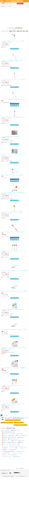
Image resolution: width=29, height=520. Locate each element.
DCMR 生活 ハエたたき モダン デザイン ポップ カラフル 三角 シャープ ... (14, 388)
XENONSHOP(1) (16, 456)
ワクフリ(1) (4, 444)
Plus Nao (4, 356)
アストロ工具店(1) (5, 430)
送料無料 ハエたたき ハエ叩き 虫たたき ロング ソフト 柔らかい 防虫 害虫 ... (14, 350)
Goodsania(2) (21, 440)
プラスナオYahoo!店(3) (12, 454)
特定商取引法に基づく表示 (5, 470)
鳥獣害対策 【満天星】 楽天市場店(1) (9, 437)
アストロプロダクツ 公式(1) (14, 444)
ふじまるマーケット (5, 179)
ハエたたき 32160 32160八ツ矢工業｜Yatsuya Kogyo (10, 137)
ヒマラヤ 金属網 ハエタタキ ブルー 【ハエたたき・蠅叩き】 (12, 176)
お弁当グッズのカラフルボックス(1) (16, 446)
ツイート (17, 468)
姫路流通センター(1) (15, 430)
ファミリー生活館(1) (14, 447)
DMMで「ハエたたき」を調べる (18, 422)
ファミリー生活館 (5, 238)
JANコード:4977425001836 (14, 180)
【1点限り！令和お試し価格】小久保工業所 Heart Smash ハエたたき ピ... (14, 118)
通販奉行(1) (20, 442)
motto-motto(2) (21, 437)
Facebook (21, 468)
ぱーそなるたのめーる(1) (13, 439)
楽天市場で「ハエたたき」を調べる (7, 422)
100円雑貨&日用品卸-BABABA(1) (8, 451)
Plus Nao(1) (14, 440)
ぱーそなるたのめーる (6, 259)
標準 (7, 3)
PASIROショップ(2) (6, 440)
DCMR (4, 394)
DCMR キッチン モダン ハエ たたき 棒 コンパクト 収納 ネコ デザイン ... (14, 407)
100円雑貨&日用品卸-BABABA (7, 66)
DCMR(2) (4, 439)
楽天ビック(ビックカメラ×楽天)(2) (8, 433)
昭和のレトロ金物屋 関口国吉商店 (7, 162)
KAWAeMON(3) (12, 449)
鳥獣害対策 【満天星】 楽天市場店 (8, 200)
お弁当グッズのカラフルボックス (7, 337)
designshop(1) (5, 447)
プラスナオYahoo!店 (6, 375)
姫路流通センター (5, 124)
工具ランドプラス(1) (20, 451)
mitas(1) (4, 454)
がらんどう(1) (20, 433)
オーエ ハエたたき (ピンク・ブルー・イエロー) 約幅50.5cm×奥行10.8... (13, 234)
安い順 (10, 3)
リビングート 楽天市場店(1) (21, 435)
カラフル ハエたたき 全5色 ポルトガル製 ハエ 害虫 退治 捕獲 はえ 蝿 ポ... (14, 194)
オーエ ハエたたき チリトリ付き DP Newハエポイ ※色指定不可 (12, 213)
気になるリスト (20, 3)
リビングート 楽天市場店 (6, 279)
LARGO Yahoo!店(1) (6, 453)
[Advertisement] (8, 17)
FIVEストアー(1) (23, 447)
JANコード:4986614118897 (14, 104)
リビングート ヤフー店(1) (17, 453)
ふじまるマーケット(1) (6, 456)
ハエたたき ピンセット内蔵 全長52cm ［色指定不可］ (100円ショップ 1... (14, 60)
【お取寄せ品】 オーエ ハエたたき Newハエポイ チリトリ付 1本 (13, 253)
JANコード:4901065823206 (14, 239)
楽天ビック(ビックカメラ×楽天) (7, 143)
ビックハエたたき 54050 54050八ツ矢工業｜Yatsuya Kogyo (11, 312)
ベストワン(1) (5, 446)
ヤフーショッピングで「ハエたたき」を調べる (13, 420)
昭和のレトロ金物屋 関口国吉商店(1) (9, 442)
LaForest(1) (11, 435)
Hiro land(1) (4, 435)
